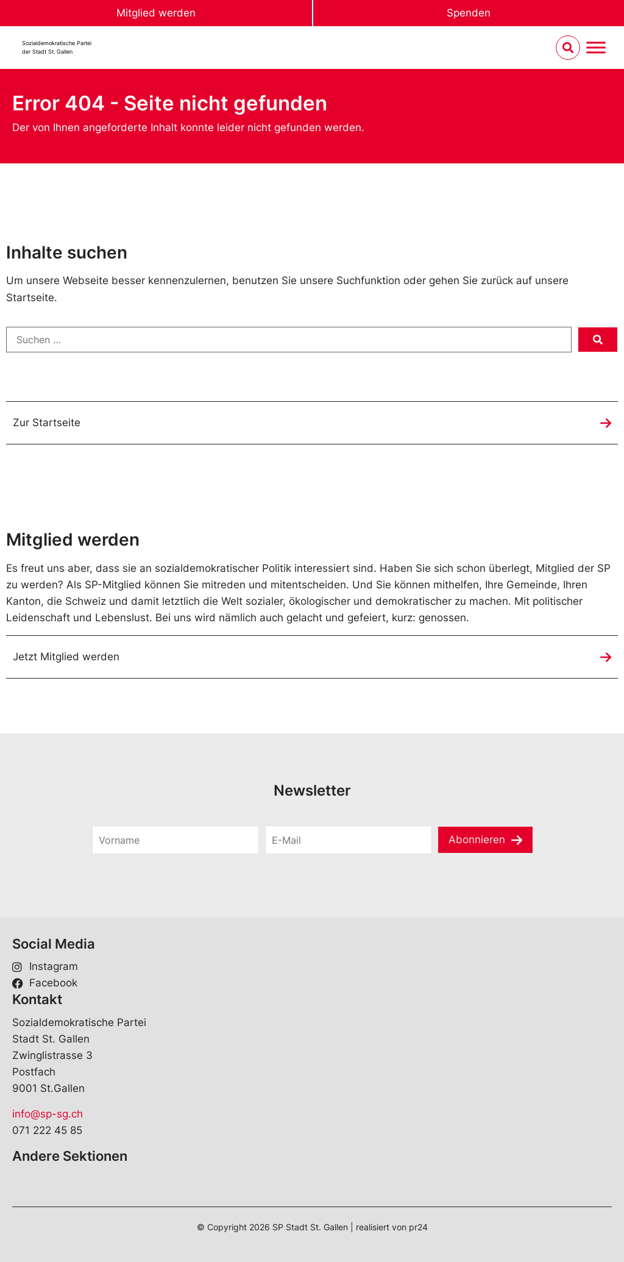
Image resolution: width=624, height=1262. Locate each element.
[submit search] (598, 339)
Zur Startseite (46, 422)
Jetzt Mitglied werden (66, 657)
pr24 (418, 1227)
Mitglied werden (156, 13)
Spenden (469, 13)
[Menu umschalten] (596, 48)
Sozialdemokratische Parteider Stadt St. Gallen (56, 47)
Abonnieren (476, 839)
